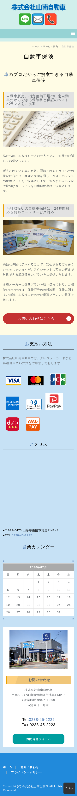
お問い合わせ (29, 767)
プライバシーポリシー (26, 772)
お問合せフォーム (38, 739)
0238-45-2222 (22, 535)
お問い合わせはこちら (36, 318)
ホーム (35, 46)
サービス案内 (50, 46)
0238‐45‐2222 (42, 719)
